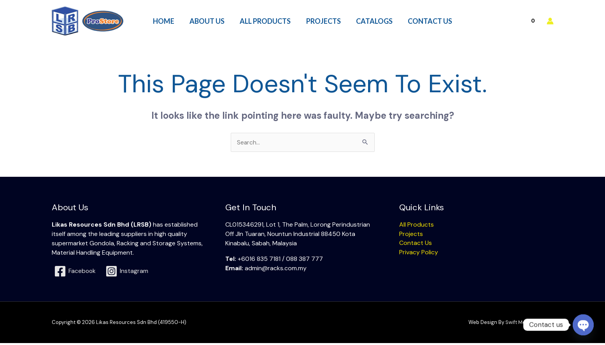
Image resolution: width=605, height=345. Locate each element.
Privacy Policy (418, 254)
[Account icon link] (550, 21)
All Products (416, 226)
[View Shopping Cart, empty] (516, 21)
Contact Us (415, 245)
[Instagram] (127, 273)
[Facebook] (75, 273)
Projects (411, 235)
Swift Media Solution (529, 324)
